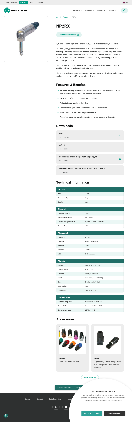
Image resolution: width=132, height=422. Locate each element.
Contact (40, 399)
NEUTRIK (23, 2)
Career (27, 399)
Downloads (79, 388)
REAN (32, 2)
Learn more (103, 404)
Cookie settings (114, 413)
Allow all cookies (92, 413)
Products (66, 17)
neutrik (59, 17)
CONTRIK (40, 2)
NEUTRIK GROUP (11, 2)
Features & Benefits (64, 388)
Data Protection (55, 399)
